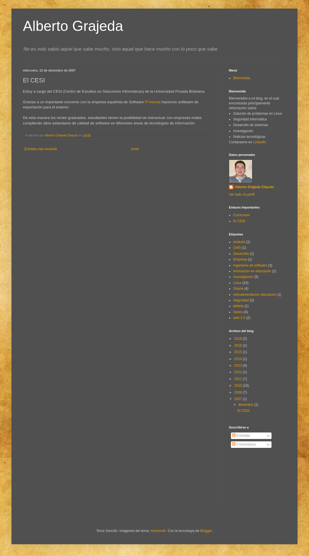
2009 (238, 392)
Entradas (241, 436)
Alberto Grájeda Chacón (254, 187)
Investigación (243, 277)
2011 (238, 379)
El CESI (239, 221)
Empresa (240, 259)
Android (239, 242)
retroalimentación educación (254, 295)
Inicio (135, 149)
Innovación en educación (252, 271)
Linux (237, 283)
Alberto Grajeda (73, 26)
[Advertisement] (254, 479)
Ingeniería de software (250, 265)
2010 (238, 386)
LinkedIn (259, 142)
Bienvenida (241, 78)
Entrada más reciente (40, 149)
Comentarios (244, 444)
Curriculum (241, 215)
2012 (238, 372)
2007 (238, 399)
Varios (238, 312)
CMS (237, 248)
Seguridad (241, 300)
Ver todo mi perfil (242, 194)
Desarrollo (241, 254)
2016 (238, 345)
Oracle (238, 289)
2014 (238, 359)
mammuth (158, 531)
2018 (238, 339)
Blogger (206, 531)
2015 (238, 352)
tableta (238, 306)
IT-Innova (153, 102)
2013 (238, 366)
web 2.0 (239, 318)
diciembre (246, 405)
